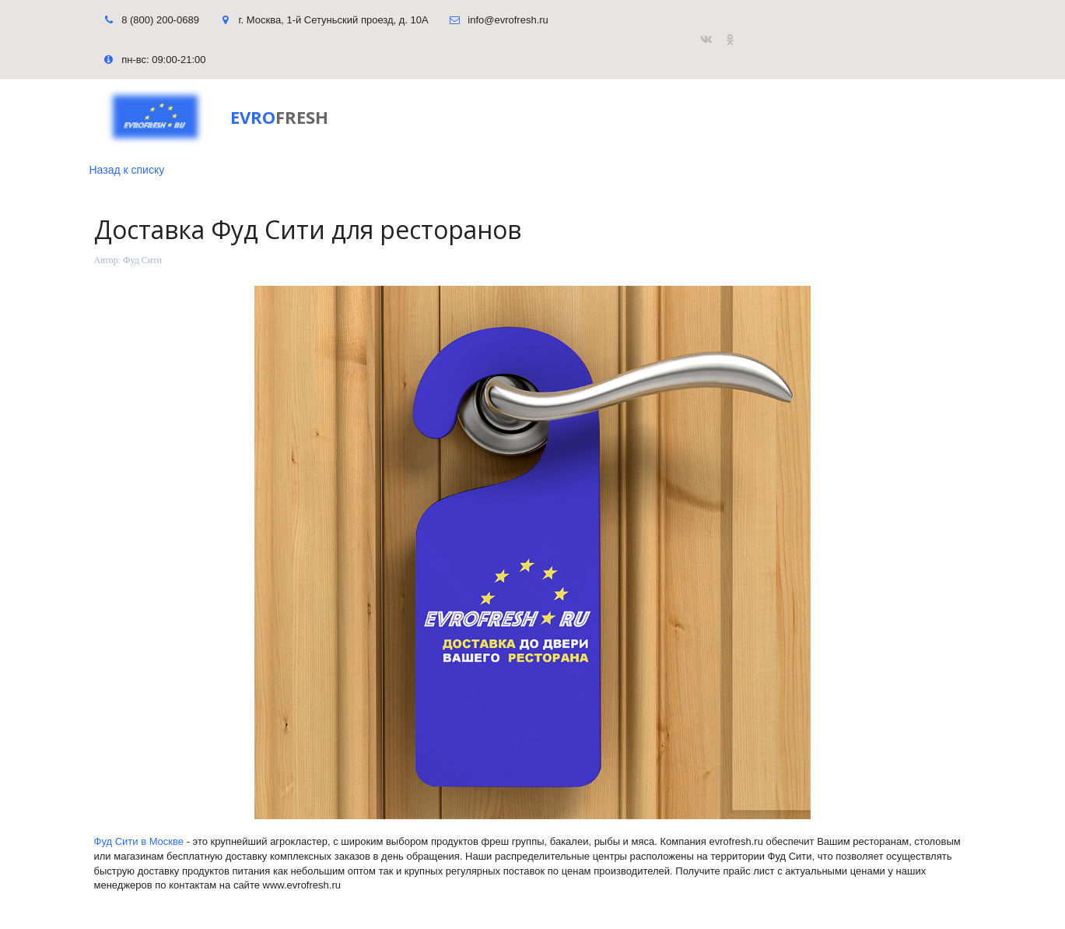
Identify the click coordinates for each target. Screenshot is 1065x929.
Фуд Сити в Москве (139, 841)
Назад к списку (127, 170)
